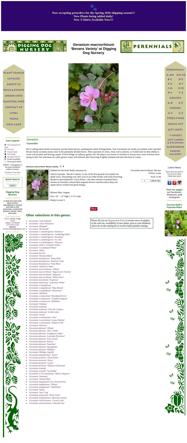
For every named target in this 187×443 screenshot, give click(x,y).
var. (47, 381)
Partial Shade (12, 152)
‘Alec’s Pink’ (43, 330)
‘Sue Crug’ (39, 392)
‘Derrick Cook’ (46, 261)
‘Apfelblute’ (45, 387)
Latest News (174, 167)
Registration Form (116, 220)
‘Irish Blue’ (45, 263)
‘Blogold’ (38, 226)
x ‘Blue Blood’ (46, 288)
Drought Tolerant (13, 157)
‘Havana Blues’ (41, 255)
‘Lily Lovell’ (43, 338)
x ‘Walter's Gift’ (46, 322)
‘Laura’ (41, 363)
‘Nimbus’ (38, 304)
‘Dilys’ (37, 250)
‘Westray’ (46, 242)
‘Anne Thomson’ (41, 223)
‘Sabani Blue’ (40, 379)
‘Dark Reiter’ (44, 357)
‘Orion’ (37, 314)
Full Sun (10, 149)
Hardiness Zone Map (12, 172)
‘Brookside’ (39, 229)
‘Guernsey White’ (47, 282)
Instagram (174, 197)
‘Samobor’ (42, 344)
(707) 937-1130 (12, 225)
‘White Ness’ (46, 277)
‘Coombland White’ (43, 247)
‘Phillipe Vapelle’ (41, 352)
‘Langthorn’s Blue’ (46, 333)
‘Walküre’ (42, 349)
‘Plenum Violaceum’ (47, 365)
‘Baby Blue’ (45, 258)
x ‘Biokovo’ (46, 231)
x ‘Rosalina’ (46, 237)
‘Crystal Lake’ (46, 400)
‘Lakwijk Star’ (47, 403)
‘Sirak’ (37, 389)
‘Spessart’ (45, 274)
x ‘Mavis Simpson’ (49, 373)
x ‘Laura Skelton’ (47, 320)
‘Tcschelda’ (43, 371)
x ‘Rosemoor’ (45, 290)
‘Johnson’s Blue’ (41, 266)
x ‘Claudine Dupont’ (48, 298)
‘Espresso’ (44, 280)
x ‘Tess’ (43, 317)
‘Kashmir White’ (45, 245)
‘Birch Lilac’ (44, 395)
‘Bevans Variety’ (42, 167)
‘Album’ (44, 269)
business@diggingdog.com (14, 229)
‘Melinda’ (38, 293)
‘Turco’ (43, 355)
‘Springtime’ (43, 347)
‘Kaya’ (41, 360)
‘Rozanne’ (38, 376)
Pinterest (172, 195)
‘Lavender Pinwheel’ (47, 336)
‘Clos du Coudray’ (46, 309)
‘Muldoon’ (44, 301)
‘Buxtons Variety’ (48, 397)
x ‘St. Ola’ (45, 239)
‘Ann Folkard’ (40, 221)
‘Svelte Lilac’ (44, 312)
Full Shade (11, 154)
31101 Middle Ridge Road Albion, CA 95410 (12, 221)
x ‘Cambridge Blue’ (49, 234)
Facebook (176, 192)
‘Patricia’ (38, 325)
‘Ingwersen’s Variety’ (50, 271)
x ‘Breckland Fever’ (48, 296)
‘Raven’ (41, 341)
